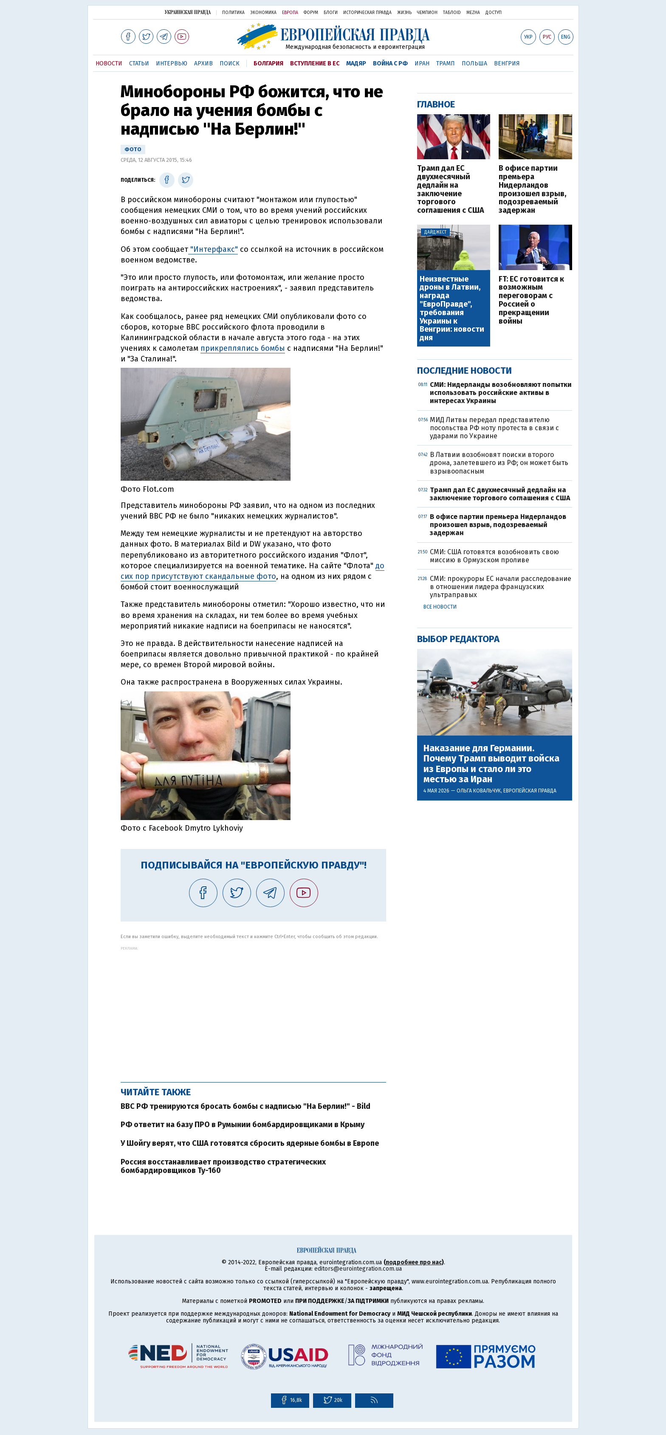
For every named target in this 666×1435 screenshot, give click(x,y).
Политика (233, 12)
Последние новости (464, 370)
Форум (311, 12)
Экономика (263, 12)
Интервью (171, 63)
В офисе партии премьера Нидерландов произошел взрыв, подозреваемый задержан (532, 189)
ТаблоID (452, 12)
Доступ (493, 12)
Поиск (230, 63)
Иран (422, 63)
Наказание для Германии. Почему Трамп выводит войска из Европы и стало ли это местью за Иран (491, 763)
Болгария (268, 63)
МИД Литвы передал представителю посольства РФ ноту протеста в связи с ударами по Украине (494, 428)
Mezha (473, 12)
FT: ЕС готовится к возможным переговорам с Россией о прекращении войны (531, 300)
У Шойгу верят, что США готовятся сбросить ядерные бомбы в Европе (250, 1143)
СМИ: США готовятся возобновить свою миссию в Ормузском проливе (494, 556)
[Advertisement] (253, 1009)
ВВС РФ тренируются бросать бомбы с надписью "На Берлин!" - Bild (245, 1106)
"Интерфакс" (213, 249)
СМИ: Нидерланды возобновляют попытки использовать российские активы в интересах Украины (501, 393)
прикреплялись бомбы (242, 348)
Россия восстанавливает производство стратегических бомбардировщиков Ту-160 (223, 1166)
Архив (203, 63)
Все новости (440, 607)
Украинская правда (187, 12)
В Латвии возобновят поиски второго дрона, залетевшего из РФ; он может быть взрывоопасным (499, 463)
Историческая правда (367, 12)
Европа (290, 12)
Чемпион (427, 12)
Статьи (139, 63)
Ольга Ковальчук (479, 791)
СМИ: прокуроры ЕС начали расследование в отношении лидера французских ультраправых (500, 587)
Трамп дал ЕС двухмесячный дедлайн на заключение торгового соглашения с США (450, 189)
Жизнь (404, 12)
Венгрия (507, 63)
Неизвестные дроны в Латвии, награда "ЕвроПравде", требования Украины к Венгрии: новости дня (452, 308)
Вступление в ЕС (314, 63)
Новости (109, 63)
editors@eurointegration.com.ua (358, 1268)
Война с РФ (390, 63)
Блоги (331, 12)
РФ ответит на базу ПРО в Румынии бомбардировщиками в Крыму (242, 1124)
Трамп (445, 63)
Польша (474, 63)
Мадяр (356, 63)
